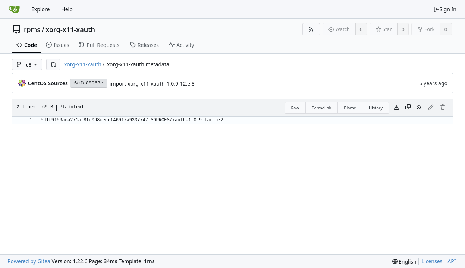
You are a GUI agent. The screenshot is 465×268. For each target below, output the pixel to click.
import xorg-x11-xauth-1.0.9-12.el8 (152, 83)
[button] (53, 64)
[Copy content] (408, 107)
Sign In (444, 9)
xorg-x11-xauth (70, 29)
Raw (295, 108)
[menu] (404, 261)
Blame (350, 108)
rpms (32, 29)
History (376, 108)
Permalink (321, 108)
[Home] (14, 9)
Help (67, 9)
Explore (40, 9)
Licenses (432, 261)
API (451, 261)
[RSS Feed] (311, 29)
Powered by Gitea (28, 261)
